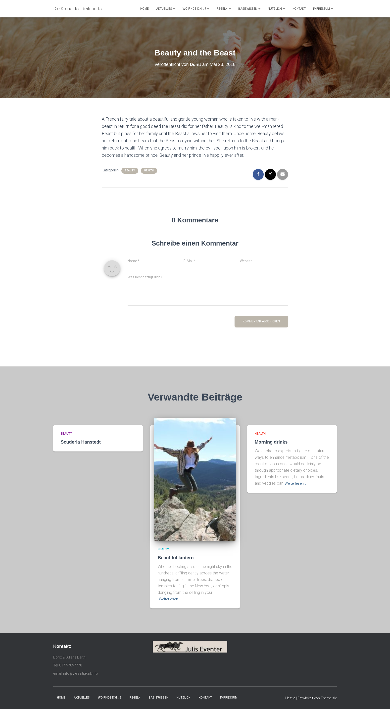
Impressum (323, 8)
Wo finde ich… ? (196, 8)
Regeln (224, 8)
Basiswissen (249, 8)
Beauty (130, 170)
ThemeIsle (329, 698)
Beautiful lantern (176, 557)
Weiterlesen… (170, 599)
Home (144, 8)
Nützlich (276, 8)
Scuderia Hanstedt (81, 442)
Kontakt (299, 8)
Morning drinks (272, 442)
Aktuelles (165, 8)
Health (149, 170)
